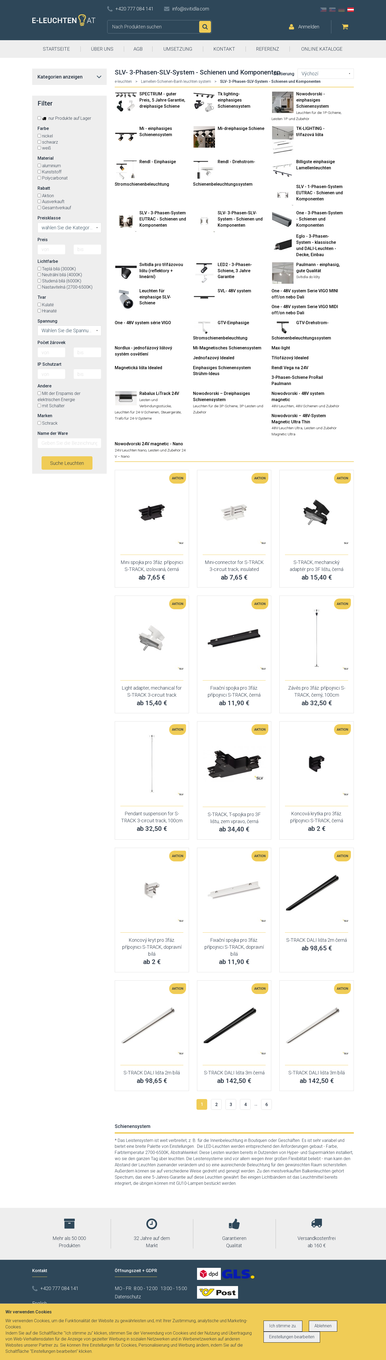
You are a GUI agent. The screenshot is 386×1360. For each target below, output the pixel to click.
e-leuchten (123, 81)
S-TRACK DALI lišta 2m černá (316, 940)
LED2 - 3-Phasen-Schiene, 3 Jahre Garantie (235, 270)
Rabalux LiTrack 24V (159, 393)
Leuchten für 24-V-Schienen (137, 412)
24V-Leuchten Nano (130, 450)
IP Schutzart (49, 364)
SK (332, 10)
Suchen (205, 27)
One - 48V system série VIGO (143, 322)
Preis (43, 239)
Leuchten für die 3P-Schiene (215, 406)
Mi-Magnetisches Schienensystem (227, 347)
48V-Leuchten (283, 406)
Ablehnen (323, 1325)
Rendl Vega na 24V (290, 367)
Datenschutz (128, 1296)
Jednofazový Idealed (213, 357)
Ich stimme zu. (283, 1325)
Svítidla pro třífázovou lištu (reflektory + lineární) (161, 270)
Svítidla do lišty (308, 277)
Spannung (47, 321)
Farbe (43, 128)
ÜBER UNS (102, 49)
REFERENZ (267, 49)
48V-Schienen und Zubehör (317, 406)
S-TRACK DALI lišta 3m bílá (316, 1072)
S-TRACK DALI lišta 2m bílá (152, 1072)
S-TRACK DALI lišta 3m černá (234, 1072)
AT (350, 10)
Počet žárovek (51, 342)
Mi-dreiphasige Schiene (241, 128)
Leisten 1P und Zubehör (290, 119)
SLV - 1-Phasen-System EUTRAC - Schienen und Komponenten (319, 192)
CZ (323, 10)
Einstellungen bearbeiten (291, 1336)
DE (341, 10)
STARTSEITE (56, 49)
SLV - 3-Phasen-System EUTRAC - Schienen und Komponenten (162, 219)
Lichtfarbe (48, 261)
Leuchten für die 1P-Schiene (318, 112)
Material (46, 158)
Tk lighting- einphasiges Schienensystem (234, 100)
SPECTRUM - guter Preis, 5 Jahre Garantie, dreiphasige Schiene (162, 100)
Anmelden (308, 26)
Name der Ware (53, 433)
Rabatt (44, 188)
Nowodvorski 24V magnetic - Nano (149, 443)
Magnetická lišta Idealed (138, 367)
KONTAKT (224, 49)
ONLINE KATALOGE (321, 49)
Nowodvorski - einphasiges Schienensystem (312, 100)
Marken (45, 415)
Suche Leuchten (67, 463)
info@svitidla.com (190, 9)
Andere (44, 385)
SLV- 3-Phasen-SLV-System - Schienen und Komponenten (240, 219)
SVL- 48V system (234, 290)
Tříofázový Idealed (290, 357)
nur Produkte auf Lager (64, 118)
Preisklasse (49, 218)
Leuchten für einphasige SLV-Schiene (155, 297)
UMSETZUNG (177, 49)
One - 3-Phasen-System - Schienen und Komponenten (319, 219)
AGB (138, 49)
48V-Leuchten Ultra (287, 428)
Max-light (281, 347)
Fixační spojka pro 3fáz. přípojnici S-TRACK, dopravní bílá (234, 947)
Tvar (42, 297)
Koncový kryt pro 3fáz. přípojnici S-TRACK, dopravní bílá (151, 947)
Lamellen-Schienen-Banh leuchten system (176, 81)
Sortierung (283, 73)
